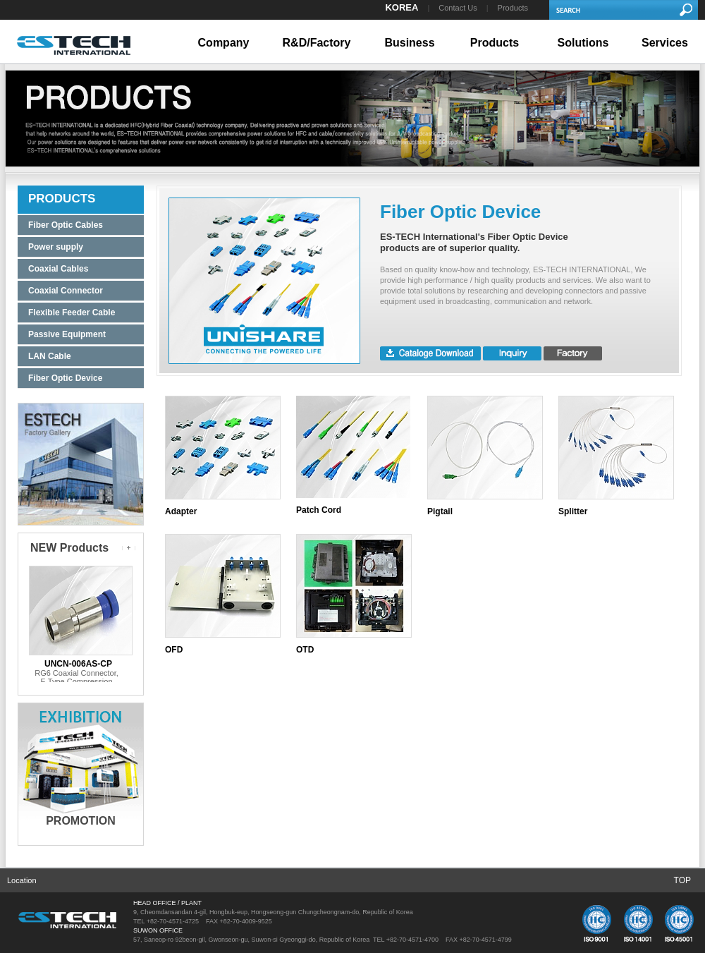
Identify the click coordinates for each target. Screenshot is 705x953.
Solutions (583, 43)
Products (513, 8)
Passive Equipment (67, 334)
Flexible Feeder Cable (71, 312)
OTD (305, 650)
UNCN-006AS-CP (78, 664)
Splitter (572, 511)
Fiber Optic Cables (65, 225)
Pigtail (440, 511)
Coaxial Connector (65, 291)
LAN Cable (49, 356)
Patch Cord (318, 510)
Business (409, 43)
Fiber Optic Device (65, 378)
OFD (174, 650)
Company (224, 43)
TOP (682, 880)
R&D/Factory (317, 43)
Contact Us (458, 8)
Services (665, 43)
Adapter (181, 511)
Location (22, 880)
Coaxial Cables (58, 269)
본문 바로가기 (0, 0)
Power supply (55, 247)
